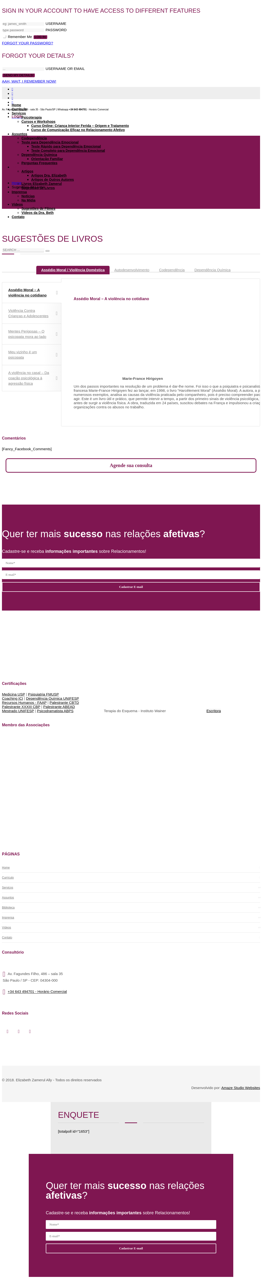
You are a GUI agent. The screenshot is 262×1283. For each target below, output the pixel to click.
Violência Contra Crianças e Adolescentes (32, 313)
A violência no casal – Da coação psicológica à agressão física (32, 378)
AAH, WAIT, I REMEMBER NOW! (29, 81)
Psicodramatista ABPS (55, 711)
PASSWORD (56, 30)
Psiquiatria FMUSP (43, 694)
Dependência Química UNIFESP (52, 698)
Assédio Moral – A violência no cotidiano (33, 292)
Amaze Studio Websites (240, 1088)
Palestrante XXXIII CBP (21, 707)
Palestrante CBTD (64, 702)
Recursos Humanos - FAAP (24, 702)
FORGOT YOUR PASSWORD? (27, 43)
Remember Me (18, 37)
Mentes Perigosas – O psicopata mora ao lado (32, 334)
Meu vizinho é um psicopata (32, 354)
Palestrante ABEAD (59, 707)
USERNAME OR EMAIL (65, 69)
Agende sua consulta (131, 465)
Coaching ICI (12, 698)
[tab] (73, 270)
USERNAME (56, 23)
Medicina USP (13, 694)
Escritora (213, 711)
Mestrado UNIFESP (18, 711)
